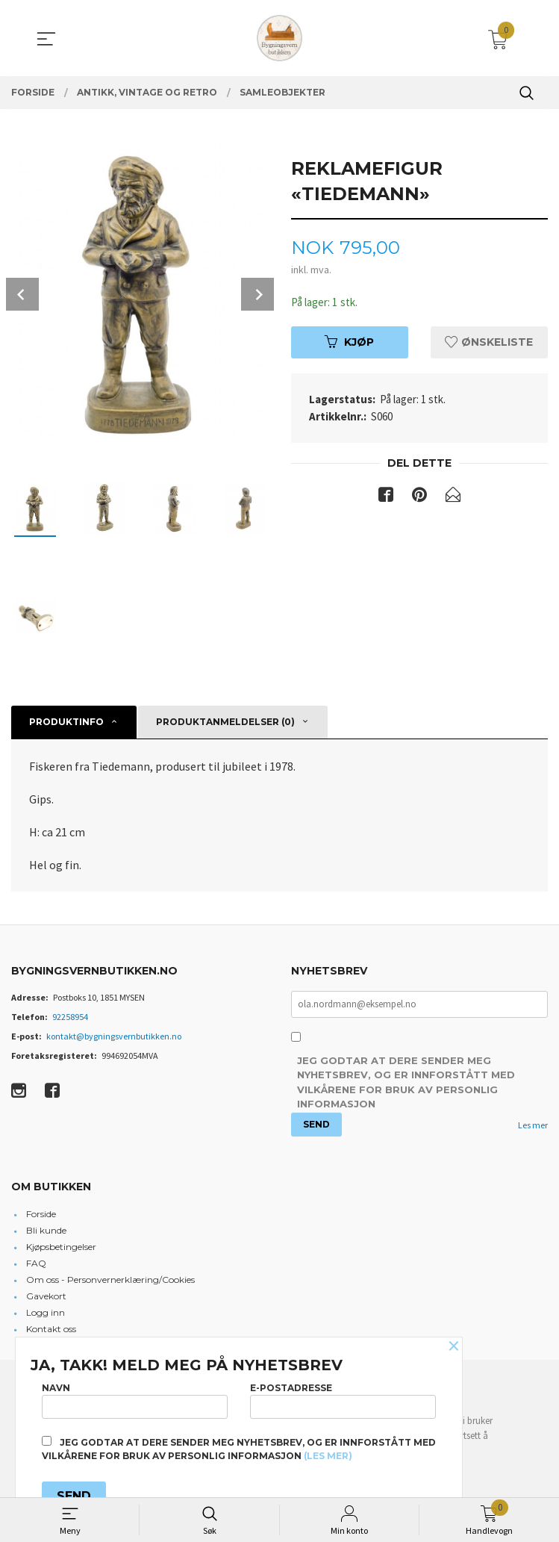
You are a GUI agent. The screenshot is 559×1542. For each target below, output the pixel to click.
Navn (135, 1397)
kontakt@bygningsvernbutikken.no (113, 1036)
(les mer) (328, 1455)
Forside (41, 1215)
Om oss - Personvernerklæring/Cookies (110, 1281)
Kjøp (349, 342)
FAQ (36, 1264)
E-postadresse (343, 1397)
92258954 (70, 1016)
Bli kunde (46, 1231)
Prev (22, 294)
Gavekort (46, 1297)
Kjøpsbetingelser (61, 1248)
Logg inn (45, 1313)
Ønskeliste (489, 342)
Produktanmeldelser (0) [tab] (225, 721)
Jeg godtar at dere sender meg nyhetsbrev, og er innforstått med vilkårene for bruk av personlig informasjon (406, 1084)
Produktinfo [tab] (66, 721)
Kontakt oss (51, 1330)
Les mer (533, 1125)
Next (257, 294)
